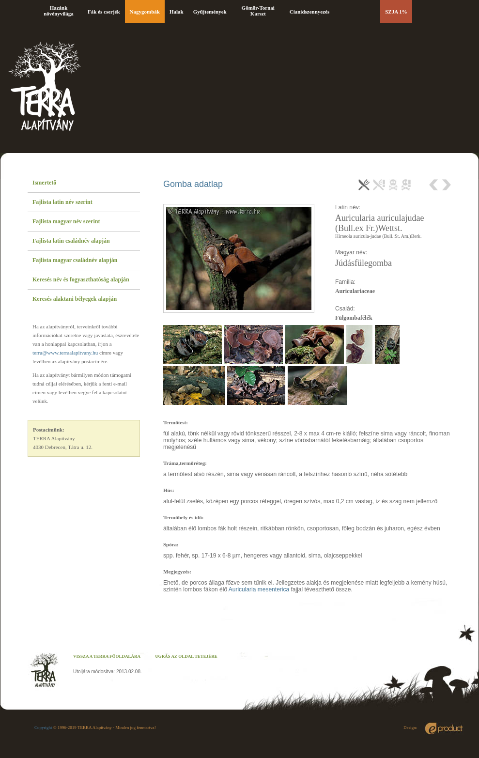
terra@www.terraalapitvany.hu (65, 353)
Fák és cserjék (104, 12)
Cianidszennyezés (310, 12)
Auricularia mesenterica (259, 589)
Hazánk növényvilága (59, 10)
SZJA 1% (396, 12)
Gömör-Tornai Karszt (258, 10)
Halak (177, 12)
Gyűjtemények (210, 12)
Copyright (43, 727)
